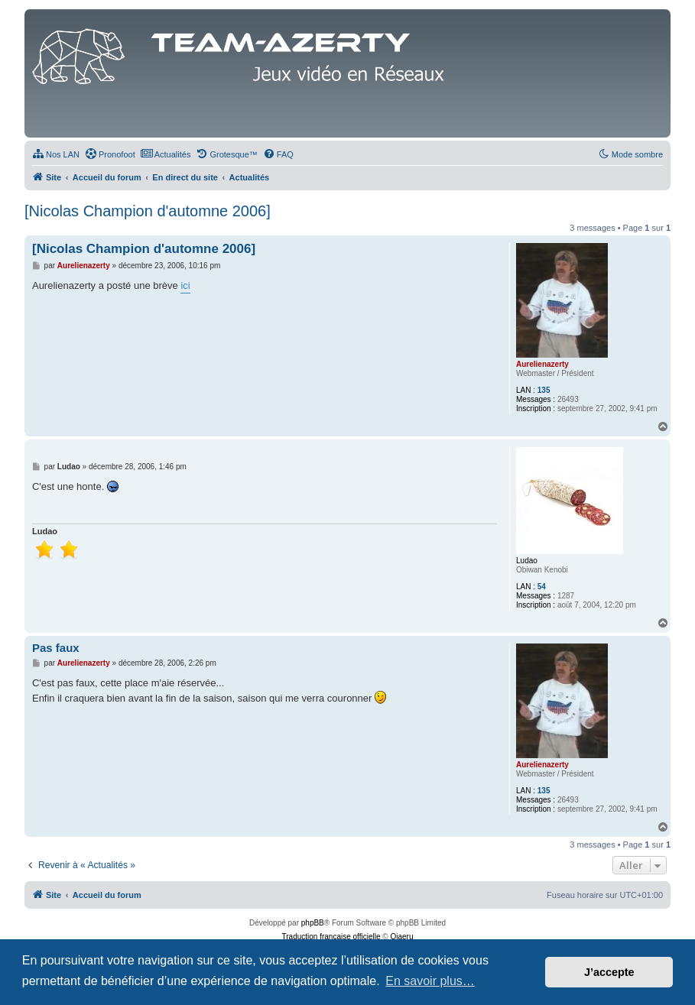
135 (543, 390)
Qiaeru (401, 936)
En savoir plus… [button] (430, 980)
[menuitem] (56, 154)
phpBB (312, 923)
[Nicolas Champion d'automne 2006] (147, 211)
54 (541, 586)
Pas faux (56, 647)
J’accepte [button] (609, 972)
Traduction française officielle (331, 936)
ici (185, 285)
